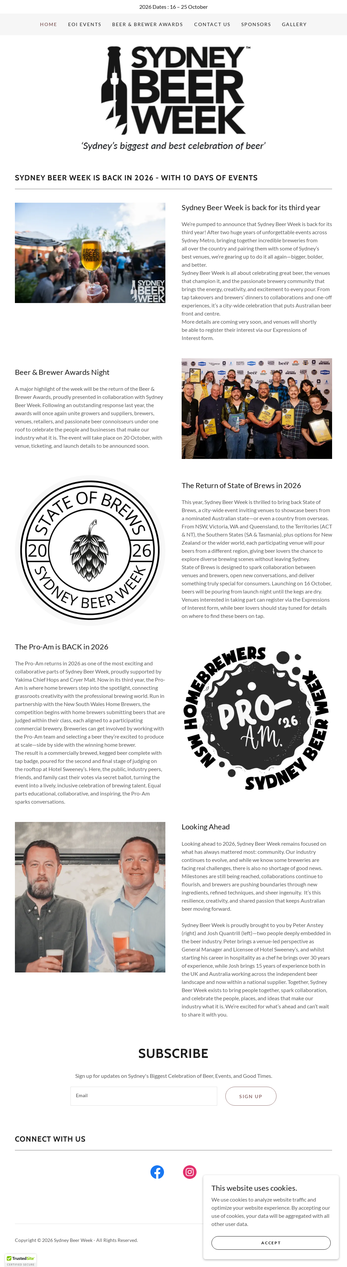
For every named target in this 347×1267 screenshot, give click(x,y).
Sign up (251, 1096)
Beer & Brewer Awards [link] (147, 24)
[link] (173, 96)
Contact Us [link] (212, 24)
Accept (271, 1242)
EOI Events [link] (84, 24)
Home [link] (48, 24)
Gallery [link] (294, 24)
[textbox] (143, 1096)
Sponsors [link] (256, 24)
